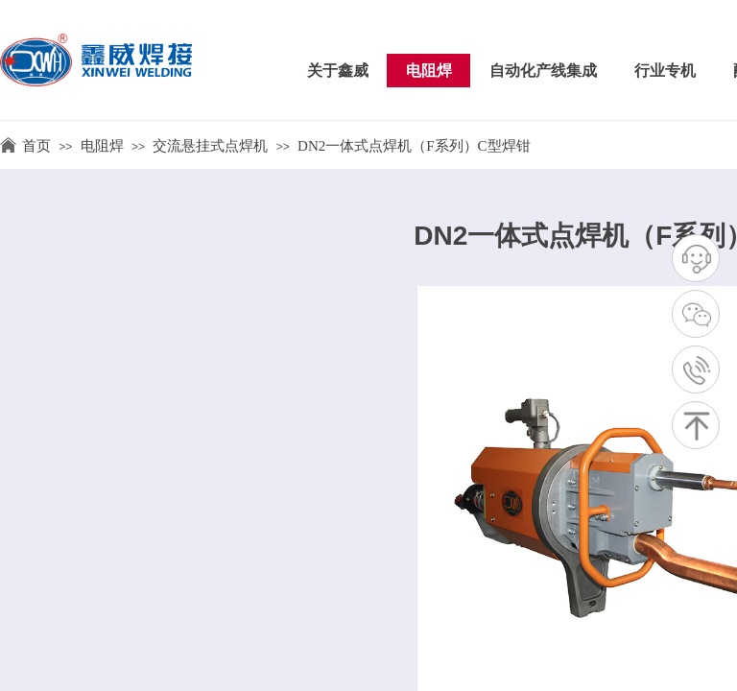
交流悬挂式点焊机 (210, 146)
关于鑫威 (337, 70)
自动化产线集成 (543, 70)
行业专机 (665, 70)
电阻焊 (429, 70)
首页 (36, 146)
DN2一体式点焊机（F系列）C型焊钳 (414, 146)
